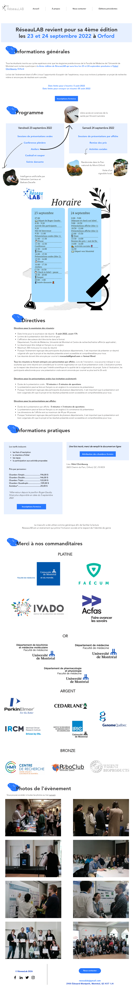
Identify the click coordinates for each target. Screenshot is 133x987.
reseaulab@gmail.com (70, 356)
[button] (108, 9)
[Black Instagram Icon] (33, 977)
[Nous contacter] (90, 970)
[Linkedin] (21, 977)
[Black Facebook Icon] (15, 977)
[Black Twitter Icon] (27, 977)
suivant (52, 795)
